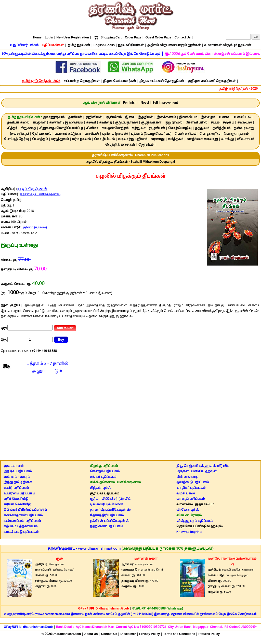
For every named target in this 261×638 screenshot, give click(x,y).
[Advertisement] (130, 418)
